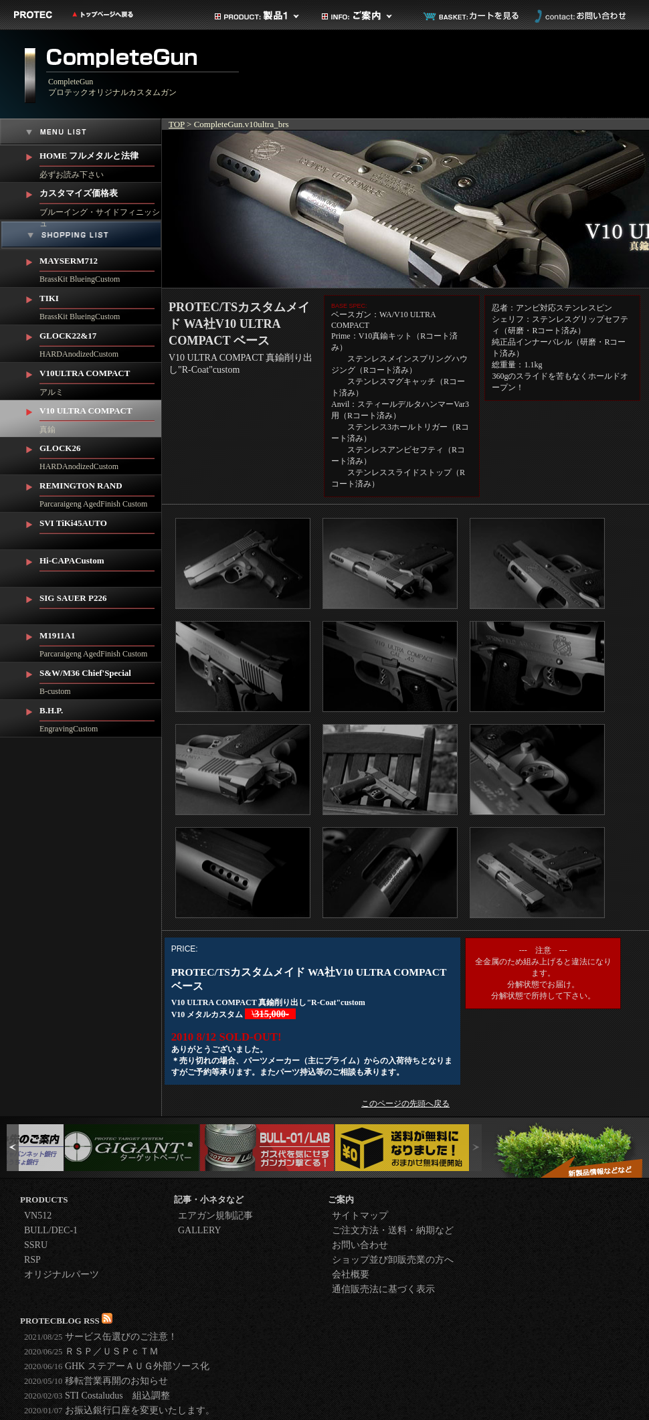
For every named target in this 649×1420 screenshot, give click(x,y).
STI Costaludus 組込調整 (97, 1396)
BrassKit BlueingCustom (100, 267)
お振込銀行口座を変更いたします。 (119, 1410)
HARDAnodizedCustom (100, 342)
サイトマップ (360, 1216)
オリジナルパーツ (61, 1274)
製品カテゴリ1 (257, 16)
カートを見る (472, 16)
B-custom (100, 679)
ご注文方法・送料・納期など (393, 1230)
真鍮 (100, 417)
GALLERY (199, 1230)
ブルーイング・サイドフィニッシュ (100, 201)
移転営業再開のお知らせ (96, 1381)
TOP (177, 124)
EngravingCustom (100, 716)
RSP (32, 1260)
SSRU (36, 1245)
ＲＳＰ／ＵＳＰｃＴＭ (91, 1351)
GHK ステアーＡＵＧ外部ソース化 (116, 1366)
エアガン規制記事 (215, 1216)
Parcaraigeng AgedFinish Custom (100, 492)
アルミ (100, 380)
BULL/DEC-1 (51, 1230)
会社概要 (350, 1274)
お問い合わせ (579, 16)
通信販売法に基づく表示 (383, 1289)
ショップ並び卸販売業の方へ (393, 1260)
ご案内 (364, 16)
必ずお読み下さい (100, 162)
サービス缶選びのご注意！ (100, 1337)
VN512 (38, 1216)
